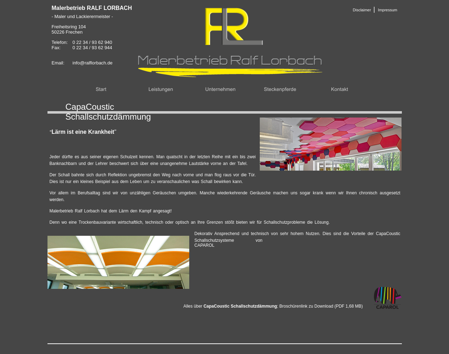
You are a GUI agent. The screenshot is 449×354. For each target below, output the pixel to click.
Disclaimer (362, 10)
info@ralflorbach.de (93, 62)
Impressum (387, 10)
